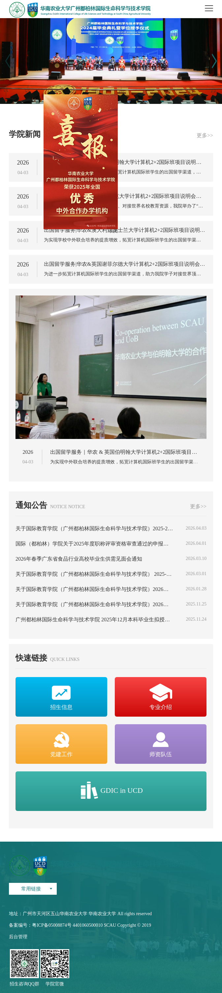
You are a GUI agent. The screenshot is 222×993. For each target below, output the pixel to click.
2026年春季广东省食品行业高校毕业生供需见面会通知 (79, 559)
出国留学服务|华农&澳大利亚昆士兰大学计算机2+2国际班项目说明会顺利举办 (124, 230)
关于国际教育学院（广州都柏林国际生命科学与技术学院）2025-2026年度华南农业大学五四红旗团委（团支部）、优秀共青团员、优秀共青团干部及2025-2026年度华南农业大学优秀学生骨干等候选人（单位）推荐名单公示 (95, 528)
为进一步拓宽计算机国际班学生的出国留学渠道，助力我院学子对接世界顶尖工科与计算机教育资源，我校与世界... (124, 274)
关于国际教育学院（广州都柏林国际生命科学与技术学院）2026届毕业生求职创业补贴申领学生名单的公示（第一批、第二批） (95, 604)
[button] (214, 61)
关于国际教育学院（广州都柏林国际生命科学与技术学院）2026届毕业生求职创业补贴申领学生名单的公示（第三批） (95, 589)
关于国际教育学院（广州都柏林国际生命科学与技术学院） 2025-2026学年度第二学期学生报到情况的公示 (95, 574)
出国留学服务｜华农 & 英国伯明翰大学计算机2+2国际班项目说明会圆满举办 (124, 162)
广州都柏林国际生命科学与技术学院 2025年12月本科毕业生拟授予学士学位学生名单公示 (95, 619)
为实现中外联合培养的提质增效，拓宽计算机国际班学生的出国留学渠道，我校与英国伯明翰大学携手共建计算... (124, 172)
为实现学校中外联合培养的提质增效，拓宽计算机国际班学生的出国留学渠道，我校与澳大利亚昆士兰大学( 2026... (124, 240)
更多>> (205, 135)
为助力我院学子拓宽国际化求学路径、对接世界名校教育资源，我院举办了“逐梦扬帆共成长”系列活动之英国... (124, 206)
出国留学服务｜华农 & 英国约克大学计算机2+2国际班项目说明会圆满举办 (124, 196)
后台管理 (18, 936)
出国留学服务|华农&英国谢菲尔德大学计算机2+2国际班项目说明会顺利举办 (124, 264)
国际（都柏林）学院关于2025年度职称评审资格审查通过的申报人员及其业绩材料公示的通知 (95, 543)
